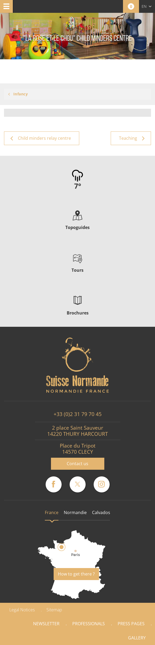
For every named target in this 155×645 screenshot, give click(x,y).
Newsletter (46, 624)
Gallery (137, 638)
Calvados (101, 512)
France (51, 512)
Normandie (75, 512)
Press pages (131, 624)
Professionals (88, 624)
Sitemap (54, 610)
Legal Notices (22, 610)
